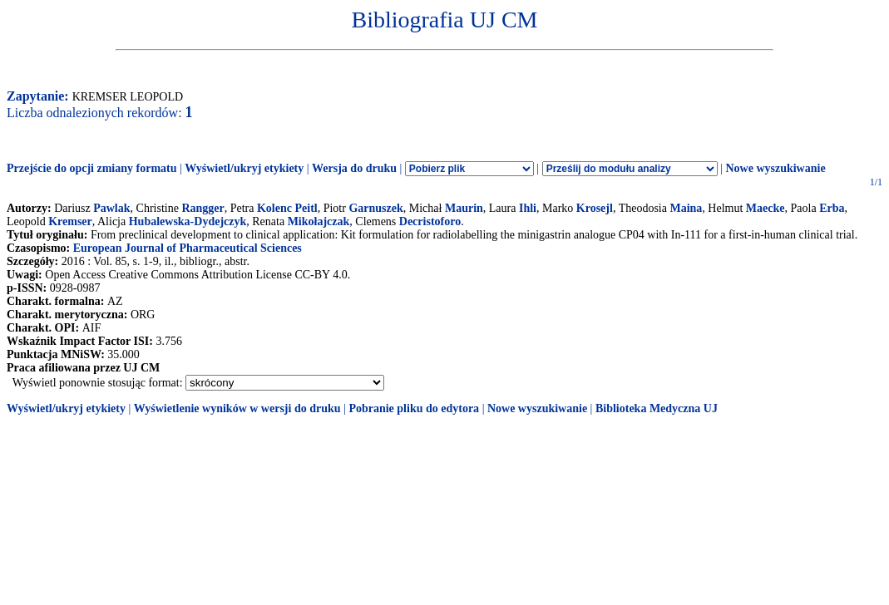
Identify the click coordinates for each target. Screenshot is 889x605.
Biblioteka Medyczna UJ (656, 408)
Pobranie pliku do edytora (413, 408)
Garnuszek (375, 208)
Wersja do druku (354, 168)
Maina (685, 208)
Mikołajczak (319, 221)
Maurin (464, 208)
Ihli (527, 208)
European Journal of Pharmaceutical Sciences (187, 248)
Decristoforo (430, 221)
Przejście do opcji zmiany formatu (92, 168)
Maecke (765, 208)
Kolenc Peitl (287, 208)
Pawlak (111, 208)
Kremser (70, 221)
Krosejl (594, 208)
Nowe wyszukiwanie (775, 168)
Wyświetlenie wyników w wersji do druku (237, 408)
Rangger (202, 208)
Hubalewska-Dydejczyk (188, 221)
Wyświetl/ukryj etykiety (244, 168)
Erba (831, 208)
